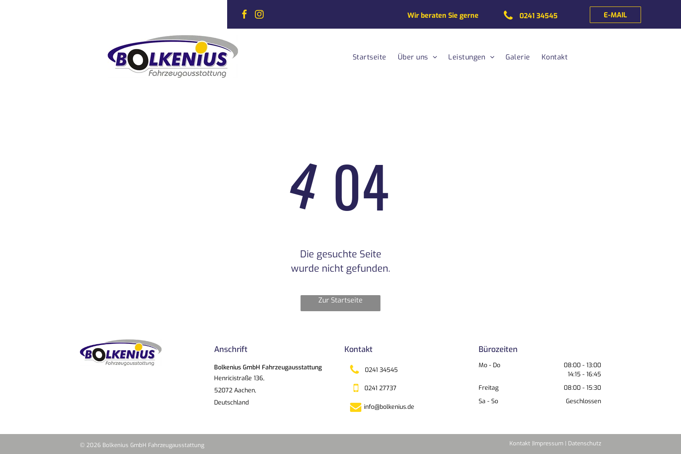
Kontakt (519, 443)
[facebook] (244, 15)
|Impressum (547, 443)
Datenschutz (584, 443)
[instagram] (259, 15)
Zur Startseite (340, 300)
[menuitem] (367, 57)
